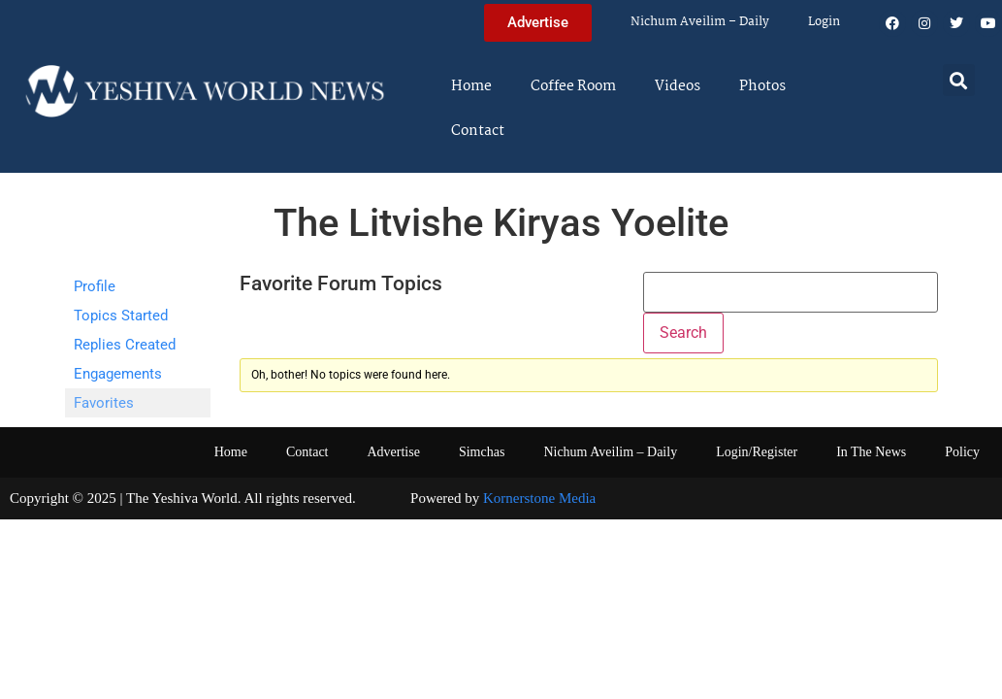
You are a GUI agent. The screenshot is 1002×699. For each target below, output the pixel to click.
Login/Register (756, 452)
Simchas (481, 452)
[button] (959, 80)
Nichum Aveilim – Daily (699, 22)
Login (824, 22)
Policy (962, 452)
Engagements (118, 374)
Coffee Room (573, 86)
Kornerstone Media (539, 498)
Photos (762, 86)
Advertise (393, 452)
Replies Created (125, 344)
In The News (871, 452)
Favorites (104, 403)
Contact (477, 131)
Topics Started (121, 315)
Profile (94, 286)
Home (471, 86)
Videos (677, 86)
